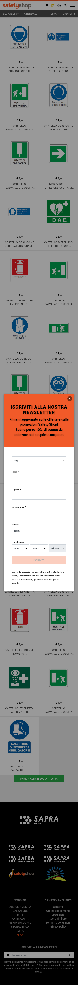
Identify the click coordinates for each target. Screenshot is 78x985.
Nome (14, 471)
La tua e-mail (18, 506)
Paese (15, 524)
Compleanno (18, 542)
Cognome (16, 489)
